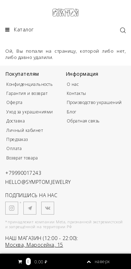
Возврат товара (22, 158)
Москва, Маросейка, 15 (34, 244)
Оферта (14, 102)
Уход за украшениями (29, 112)
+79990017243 (23, 173)
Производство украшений (94, 102)
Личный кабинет (24, 130)
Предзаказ (17, 139)
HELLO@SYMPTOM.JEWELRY (38, 182)
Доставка (15, 121)
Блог (72, 112)
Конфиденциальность (29, 84)
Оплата (14, 148)
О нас (73, 84)
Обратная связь (83, 121)
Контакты (76, 93)
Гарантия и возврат (27, 93)
